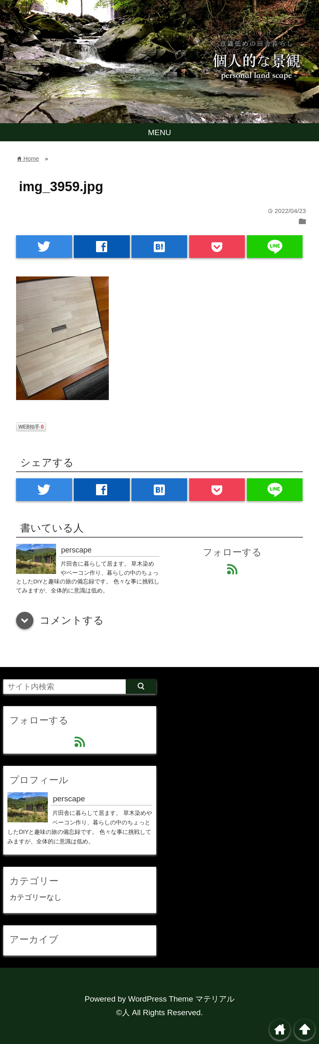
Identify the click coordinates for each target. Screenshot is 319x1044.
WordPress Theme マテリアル (181, 999)
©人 (123, 1012)
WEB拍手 (31, 427)
